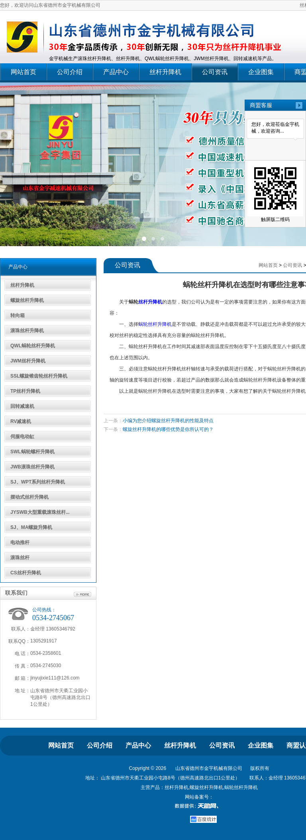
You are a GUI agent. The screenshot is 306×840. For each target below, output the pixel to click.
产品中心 (116, 72)
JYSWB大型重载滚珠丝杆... (40, 512)
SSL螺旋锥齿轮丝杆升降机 (38, 376)
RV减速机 (20, 421)
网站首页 (23, 72)
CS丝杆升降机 (25, 573)
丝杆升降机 (165, 72)
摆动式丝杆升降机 (29, 497)
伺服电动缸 (22, 436)
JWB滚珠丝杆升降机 (32, 467)
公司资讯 (215, 72)
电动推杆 (19, 542)
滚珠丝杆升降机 (27, 330)
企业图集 (261, 72)
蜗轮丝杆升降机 (155, 324)
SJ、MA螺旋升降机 (31, 527)
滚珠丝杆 (19, 557)
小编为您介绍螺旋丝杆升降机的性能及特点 (168, 420)
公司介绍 (69, 72)
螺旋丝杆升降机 (27, 300)
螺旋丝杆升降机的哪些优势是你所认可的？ (168, 429)
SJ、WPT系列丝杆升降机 (37, 482)
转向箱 (17, 315)
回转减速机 (22, 406)
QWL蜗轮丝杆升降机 (32, 346)
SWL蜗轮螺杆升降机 (32, 451)
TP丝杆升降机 (25, 391)
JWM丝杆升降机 (27, 361)
